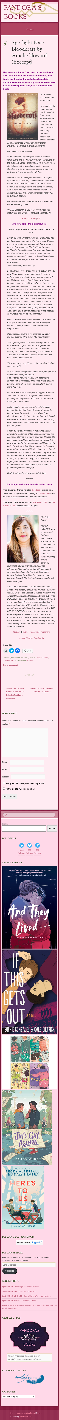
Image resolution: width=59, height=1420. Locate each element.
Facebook (34, 632)
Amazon (25, 218)
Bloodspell (36, 490)
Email (5, 769)
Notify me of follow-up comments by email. (25, 783)
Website (17, 632)
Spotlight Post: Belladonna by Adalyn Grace (19, 1301)
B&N (39, 218)
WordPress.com (26, 1416)
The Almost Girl (40, 502)
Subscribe (9, 1271)
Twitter (25, 632)
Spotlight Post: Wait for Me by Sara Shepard (19, 1291)
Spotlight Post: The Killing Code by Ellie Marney (20, 1287)
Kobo (33, 218)
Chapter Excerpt (42, 658)
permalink (30, 660)
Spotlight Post (8, 660)
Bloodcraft (44, 493)
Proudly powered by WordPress (22, 1413)
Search (5, 824)
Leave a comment (10, 665)
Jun (5, 42)
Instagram (45, 632)
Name (5, 762)
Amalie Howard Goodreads (31, 638)
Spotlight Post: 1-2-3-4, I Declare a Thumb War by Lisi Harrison (26, 1296)
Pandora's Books (23, 13)
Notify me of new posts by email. (20, 789)
